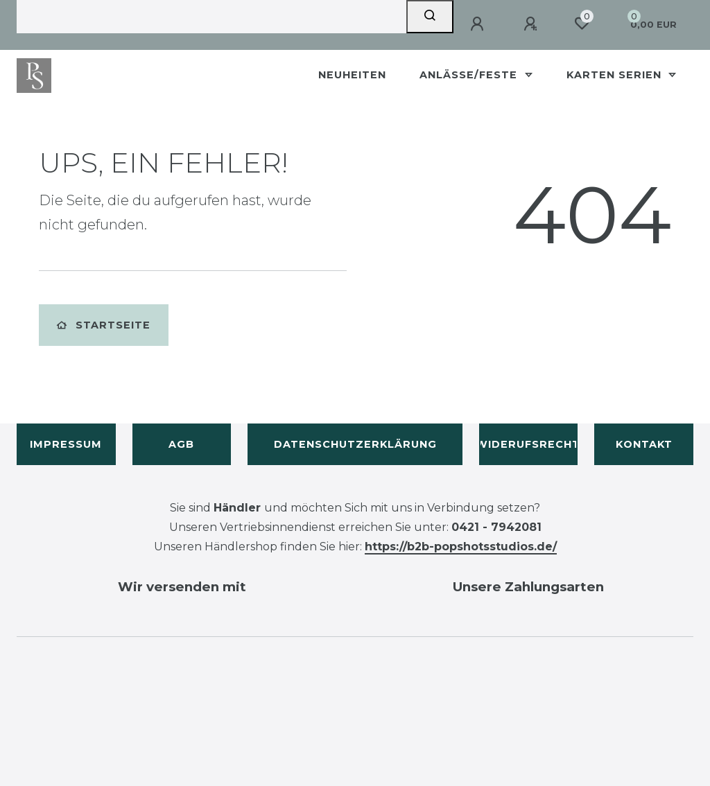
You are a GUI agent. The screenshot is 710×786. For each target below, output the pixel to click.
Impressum (66, 444)
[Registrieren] (532, 24)
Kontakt (644, 444)
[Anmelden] (479, 24)
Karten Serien (615, 75)
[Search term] (211, 16)
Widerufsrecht (528, 444)
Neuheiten (352, 75)
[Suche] (429, 16)
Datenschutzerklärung (355, 444)
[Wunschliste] (581, 23)
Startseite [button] (103, 325)
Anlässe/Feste (470, 75)
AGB (181, 444)
